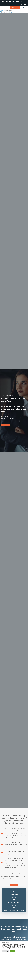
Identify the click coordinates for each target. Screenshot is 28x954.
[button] (23, 7)
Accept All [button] (12, 951)
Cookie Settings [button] (5, 951)
